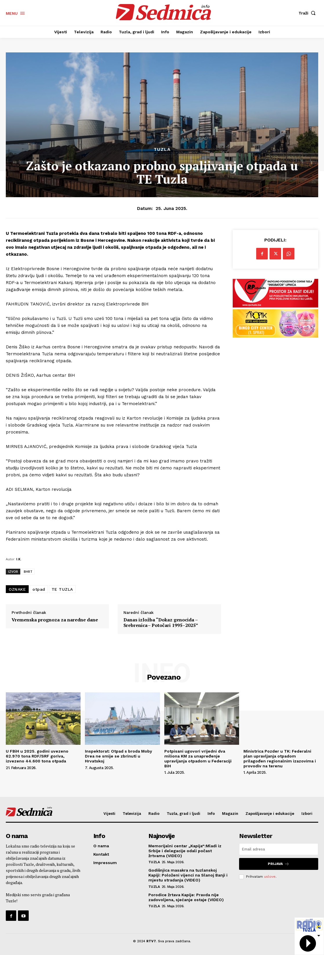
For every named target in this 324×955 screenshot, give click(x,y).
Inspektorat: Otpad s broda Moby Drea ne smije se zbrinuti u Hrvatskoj (118, 756)
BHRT (28, 571)
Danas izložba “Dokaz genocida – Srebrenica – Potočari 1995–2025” (160, 622)
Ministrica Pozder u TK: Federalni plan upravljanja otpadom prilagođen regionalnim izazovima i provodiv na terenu (279, 758)
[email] (278, 849)
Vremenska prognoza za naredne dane (55, 620)
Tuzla (162, 149)
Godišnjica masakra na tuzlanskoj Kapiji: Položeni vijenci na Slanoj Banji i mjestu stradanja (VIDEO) (187, 875)
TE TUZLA (62, 589)
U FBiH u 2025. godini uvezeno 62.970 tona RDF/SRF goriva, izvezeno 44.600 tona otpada (37, 756)
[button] (308, 13)
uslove (270, 876)
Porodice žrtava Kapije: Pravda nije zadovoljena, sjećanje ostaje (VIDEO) (186, 897)
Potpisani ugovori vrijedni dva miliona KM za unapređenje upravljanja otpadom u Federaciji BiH (198, 758)
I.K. (18, 559)
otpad (38, 589)
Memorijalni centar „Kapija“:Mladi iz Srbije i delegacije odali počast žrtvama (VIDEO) (184, 851)
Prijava (278, 863)
